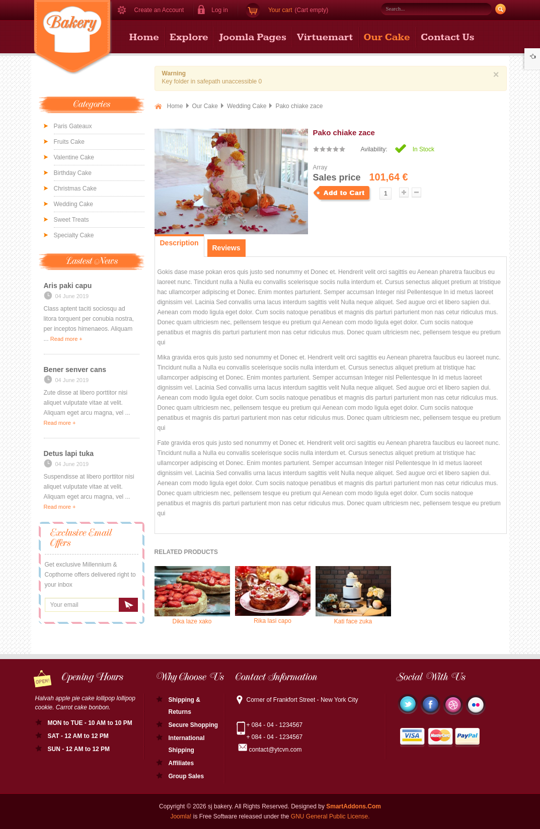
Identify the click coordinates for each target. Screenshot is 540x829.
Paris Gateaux (73, 126)
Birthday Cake (73, 172)
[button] (216, 10)
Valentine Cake (74, 157)
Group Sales (186, 776)
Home (175, 106)
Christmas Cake (75, 188)
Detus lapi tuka (69, 453)
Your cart (280, 10)
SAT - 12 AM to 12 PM (78, 736)
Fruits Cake (69, 141)
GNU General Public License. (330, 816)
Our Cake (205, 106)
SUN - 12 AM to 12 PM (79, 749)
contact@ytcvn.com (275, 749)
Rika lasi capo (273, 595)
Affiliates (181, 763)
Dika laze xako (192, 595)
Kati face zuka (353, 595)
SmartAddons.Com (353, 806)
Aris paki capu (68, 286)
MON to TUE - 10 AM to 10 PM (90, 722)
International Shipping (187, 744)
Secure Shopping (193, 724)
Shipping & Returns (184, 705)
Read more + (66, 339)
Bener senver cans (75, 369)
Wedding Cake (74, 204)
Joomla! (180, 816)
